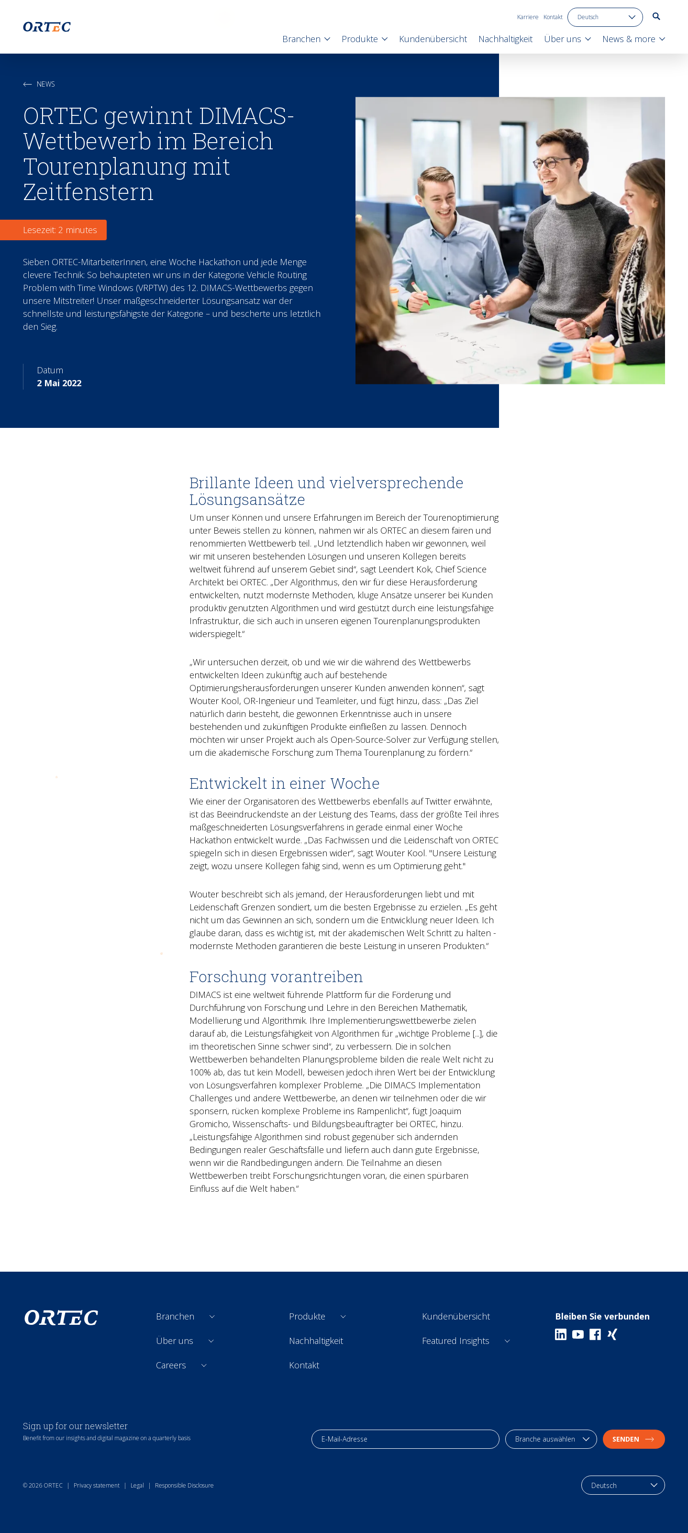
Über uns (174, 1340)
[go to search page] (656, 16)
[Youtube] (578, 1334)
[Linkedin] (560, 1334)
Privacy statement (97, 1485)
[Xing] (612, 1334)
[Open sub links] (212, 1316)
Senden (633, 1438)
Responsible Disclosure (184, 1485)
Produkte (307, 1316)
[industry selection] (551, 1439)
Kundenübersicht (456, 1316)
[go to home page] (47, 27)
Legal (137, 1485)
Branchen (175, 1316)
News (39, 84)
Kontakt (553, 17)
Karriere (528, 17)
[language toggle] (605, 17)
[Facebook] (595, 1334)
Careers (171, 1365)
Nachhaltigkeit (316, 1340)
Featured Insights (455, 1340)
